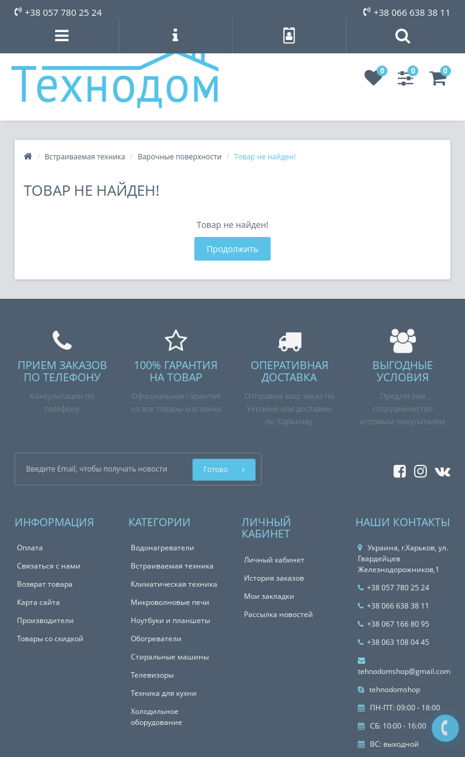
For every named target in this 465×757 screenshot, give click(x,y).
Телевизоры (152, 675)
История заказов (274, 578)
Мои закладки (269, 596)
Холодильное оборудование (156, 716)
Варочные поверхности (179, 157)
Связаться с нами (49, 566)
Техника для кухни (164, 693)
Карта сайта (38, 602)
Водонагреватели (162, 547)
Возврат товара (45, 584)
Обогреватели (156, 638)
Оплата (30, 547)
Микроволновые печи (170, 602)
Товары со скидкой (50, 638)
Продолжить (232, 249)
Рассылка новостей (278, 614)
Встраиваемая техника (85, 157)
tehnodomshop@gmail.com (404, 666)
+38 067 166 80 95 (393, 624)
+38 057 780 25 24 (58, 12)
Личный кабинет (274, 560)
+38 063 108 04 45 (393, 642)
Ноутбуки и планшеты (170, 620)
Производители (45, 620)
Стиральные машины (170, 657)
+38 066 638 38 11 (406, 12)
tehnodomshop (389, 689)
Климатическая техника (174, 584)
